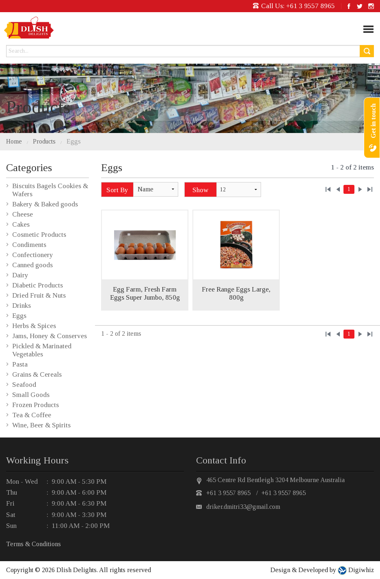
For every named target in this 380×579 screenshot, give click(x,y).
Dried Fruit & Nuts (39, 295)
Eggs (74, 141)
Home (14, 141)
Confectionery (32, 255)
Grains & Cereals (37, 374)
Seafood (24, 384)
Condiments (29, 245)
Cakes (21, 224)
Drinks (21, 305)
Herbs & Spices (34, 326)
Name (145, 189)
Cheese (22, 214)
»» (370, 189)
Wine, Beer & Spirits (41, 425)
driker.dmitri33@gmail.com (243, 506)
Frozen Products (35, 405)
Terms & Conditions (33, 543)
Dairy (20, 275)
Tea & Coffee (31, 415)
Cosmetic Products (39, 234)
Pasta (20, 364)
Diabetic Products (37, 285)
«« (328, 189)
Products (44, 141)
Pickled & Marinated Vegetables (41, 350)
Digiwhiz (360, 569)
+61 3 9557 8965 (310, 6)
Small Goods (31, 395)
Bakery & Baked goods (45, 204)
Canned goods (32, 265)
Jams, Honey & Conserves (49, 336)
